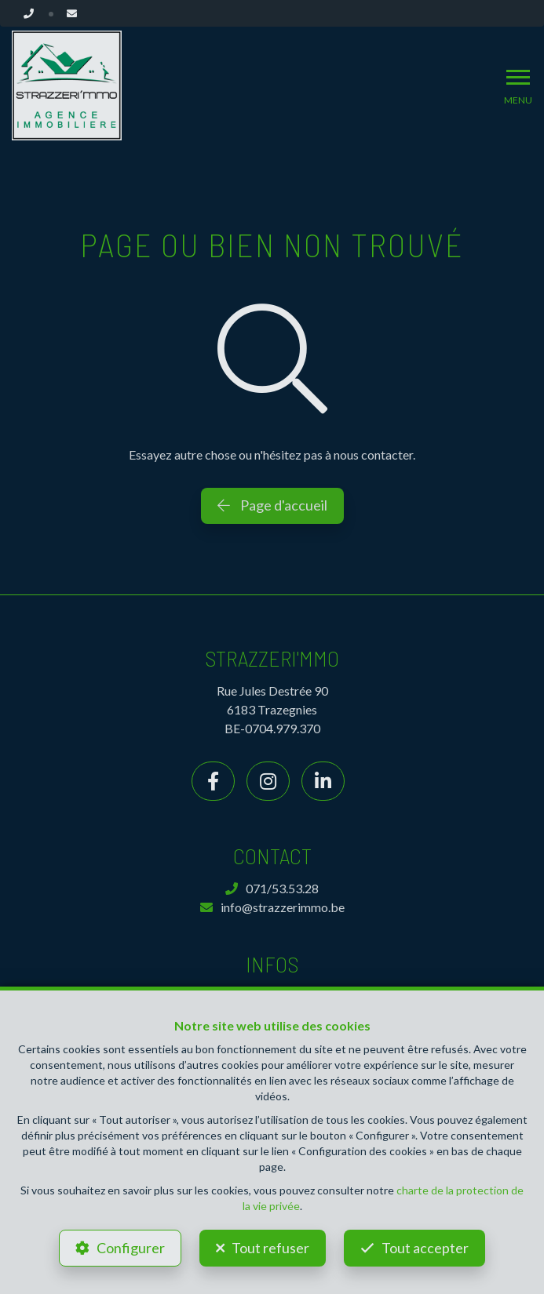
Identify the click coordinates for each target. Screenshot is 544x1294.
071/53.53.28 (272, 888)
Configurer (131, 1247)
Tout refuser (270, 1247)
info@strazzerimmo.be (272, 907)
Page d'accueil (272, 505)
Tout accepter (425, 1247)
